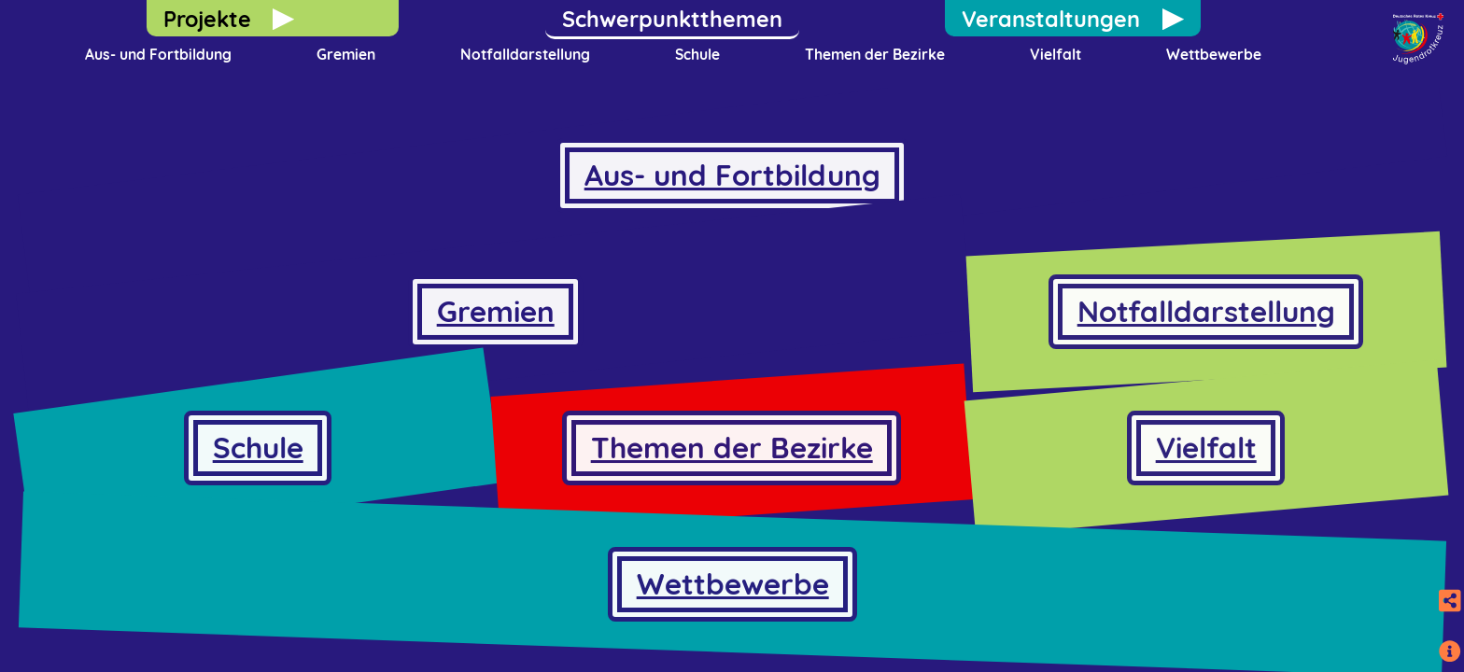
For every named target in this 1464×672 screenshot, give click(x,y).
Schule (697, 54)
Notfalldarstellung (525, 54)
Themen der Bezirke (875, 54)
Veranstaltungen (1051, 19)
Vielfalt (1055, 54)
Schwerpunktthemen (672, 19)
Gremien (346, 54)
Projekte (207, 19)
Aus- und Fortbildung (158, 54)
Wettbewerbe (1213, 54)
